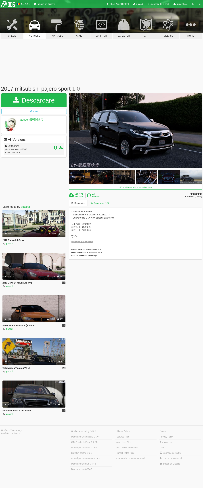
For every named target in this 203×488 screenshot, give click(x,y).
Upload (138, 4)
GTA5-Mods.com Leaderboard (130, 458)
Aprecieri (96, 196)
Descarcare (34, 100)
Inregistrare (181, 4)
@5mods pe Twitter (170, 453)
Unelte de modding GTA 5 (83, 431)
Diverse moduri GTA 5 (81, 469)
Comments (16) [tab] (99, 203)
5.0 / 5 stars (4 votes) (193, 197)
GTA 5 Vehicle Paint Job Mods (85, 442)
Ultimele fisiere (123, 431)
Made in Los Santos (10, 433)
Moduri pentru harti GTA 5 (83, 464)
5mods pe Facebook (171, 458)
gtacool (25, 206)
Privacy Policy (166, 436)
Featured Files (122, 436)
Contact (163, 431)
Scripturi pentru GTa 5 (81, 453)
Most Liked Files (123, 442)
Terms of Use (166, 442)
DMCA (163, 447)
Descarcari (79, 196)
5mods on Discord (170, 464)
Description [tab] (78, 203)
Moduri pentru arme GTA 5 (84, 447)
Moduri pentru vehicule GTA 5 (85, 436)
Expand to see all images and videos (135, 187)
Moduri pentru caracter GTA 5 (85, 458)
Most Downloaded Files (127, 447)
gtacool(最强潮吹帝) (32, 119)
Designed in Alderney (11, 430)
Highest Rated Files (125, 453)
